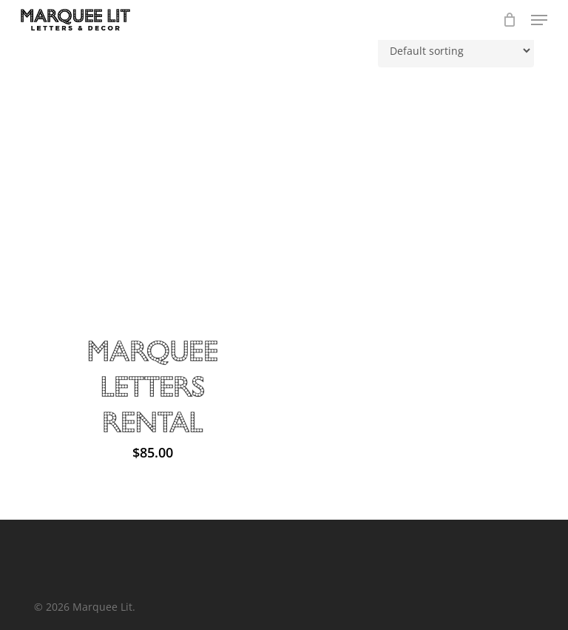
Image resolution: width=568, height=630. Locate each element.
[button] (539, 20)
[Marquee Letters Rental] (152, 196)
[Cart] (509, 20)
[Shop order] (456, 50)
